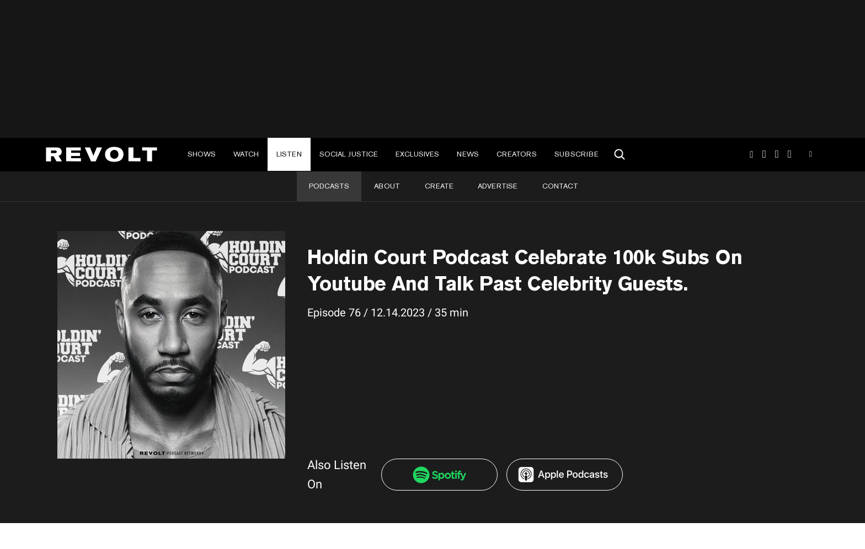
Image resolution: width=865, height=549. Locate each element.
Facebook (790, 154)
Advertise (497, 186)
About (387, 186)
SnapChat (777, 154)
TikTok (764, 154)
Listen (289, 154)
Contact (560, 186)
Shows (202, 154)
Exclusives (417, 154)
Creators (516, 154)
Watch (246, 154)
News (468, 154)
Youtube (810, 155)
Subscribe (576, 154)
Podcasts (329, 186)
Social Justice (348, 154)
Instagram (751, 154)
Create (439, 186)
